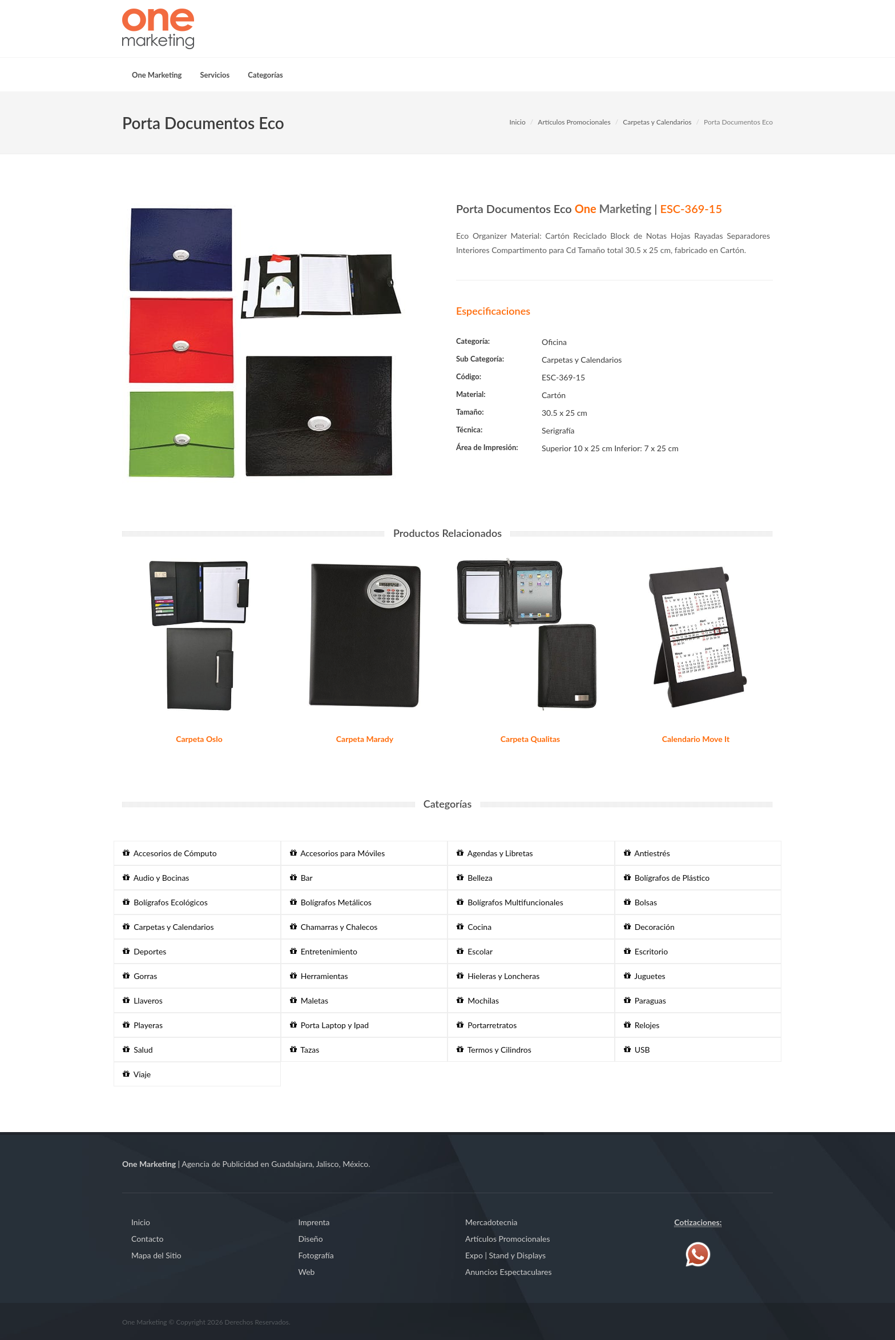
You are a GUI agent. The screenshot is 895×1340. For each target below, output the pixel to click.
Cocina (474, 927)
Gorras (140, 976)
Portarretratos (487, 1025)
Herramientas (319, 976)
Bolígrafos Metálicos (331, 902)
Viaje (137, 1074)
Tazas (305, 1049)
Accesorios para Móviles (337, 853)
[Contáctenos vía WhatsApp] (698, 1253)
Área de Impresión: (487, 447)
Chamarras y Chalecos (334, 927)
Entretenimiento (323, 951)
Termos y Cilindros (494, 1049)
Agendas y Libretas (495, 853)
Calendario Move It (696, 739)
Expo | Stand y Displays (505, 1255)
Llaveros (143, 1000)
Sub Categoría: (480, 358)
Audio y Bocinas (156, 877)
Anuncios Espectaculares (508, 1272)
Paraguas (645, 1000)
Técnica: (469, 429)
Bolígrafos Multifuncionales (510, 902)
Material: (471, 394)
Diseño (311, 1238)
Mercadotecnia (491, 1222)
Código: (468, 376)
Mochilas (478, 1000)
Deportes (144, 951)
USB (637, 1049)
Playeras (143, 1025)
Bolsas (640, 902)
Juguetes (645, 976)
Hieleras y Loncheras (498, 976)
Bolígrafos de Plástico (667, 877)
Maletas (309, 1000)
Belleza (475, 877)
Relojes (642, 1025)
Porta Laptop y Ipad (329, 1025)
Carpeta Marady (364, 739)
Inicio (517, 122)
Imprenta (314, 1222)
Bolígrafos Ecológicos (165, 902)
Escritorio (646, 951)
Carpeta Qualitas (530, 739)
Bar (301, 877)
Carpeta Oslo (199, 739)
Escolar (475, 951)
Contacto (147, 1238)
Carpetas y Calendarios (657, 122)
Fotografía (316, 1255)
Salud (138, 1049)
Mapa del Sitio (156, 1255)
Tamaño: (470, 411)
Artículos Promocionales (574, 122)
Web (307, 1272)
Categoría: (473, 341)
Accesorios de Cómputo (170, 853)
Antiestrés (647, 853)
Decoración (649, 927)
